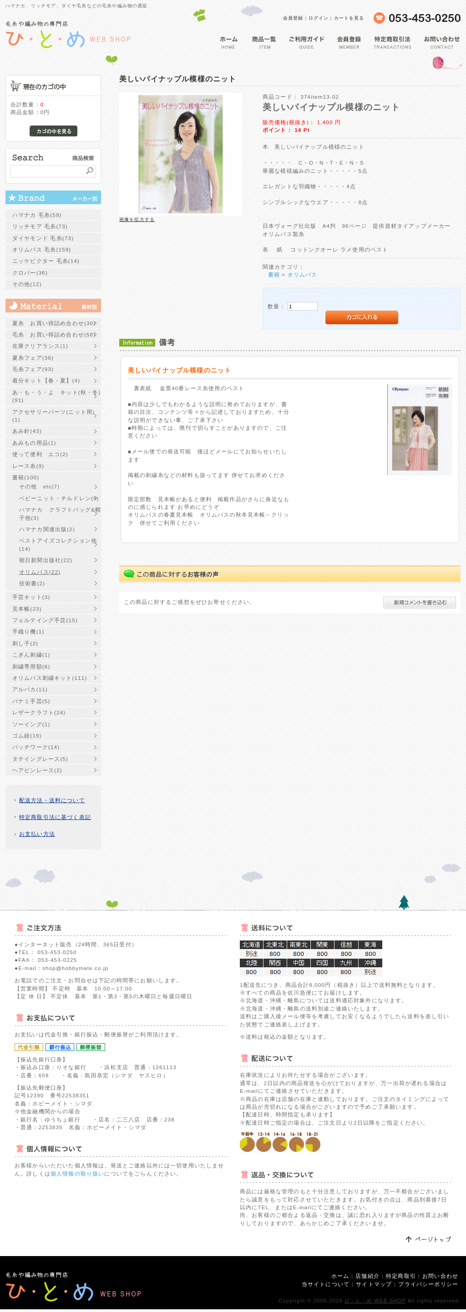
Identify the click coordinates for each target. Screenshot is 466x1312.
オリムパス (303, 274)
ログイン (319, 17)
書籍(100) (25, 477)
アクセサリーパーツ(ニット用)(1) (53, 415)
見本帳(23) (27, 609)
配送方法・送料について (52, 800)
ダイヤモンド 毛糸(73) (43, 238)
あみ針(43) (27, 431)
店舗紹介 (367, 1276)
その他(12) (27, 284)
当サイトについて (326, 1284)
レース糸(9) (28, 466)
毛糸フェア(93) (33, 369)
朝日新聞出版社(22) (45, 560)
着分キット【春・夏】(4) (46, 380)
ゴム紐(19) (27, 736)
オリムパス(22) (40, 572)
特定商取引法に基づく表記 (55, 817)
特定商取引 (401, 1276)
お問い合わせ (440, 1276)
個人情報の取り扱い (77, 1173)
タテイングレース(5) (40, 759)
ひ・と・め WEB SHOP (375, 1300)
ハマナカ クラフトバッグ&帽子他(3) (60, 513)
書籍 (274, 274)
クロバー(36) (30, 273)
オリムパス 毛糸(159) (41, 249)
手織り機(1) (28, 631)
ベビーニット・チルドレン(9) (59, 498)
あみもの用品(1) (34, 443)
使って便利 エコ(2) (40, 454)
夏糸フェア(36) (33, 358)
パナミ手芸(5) (31, 701)
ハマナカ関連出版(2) (47, 529)
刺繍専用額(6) (31, 666)
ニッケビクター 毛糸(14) (46, 261)
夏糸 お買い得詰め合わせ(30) (54, 323)
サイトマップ (374, 1284)
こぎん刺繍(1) (31, 655)
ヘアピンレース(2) (37, 770)
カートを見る (349, 17)
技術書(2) (32, 583)
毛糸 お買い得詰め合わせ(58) (54, 334)
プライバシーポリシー (428, 1284)
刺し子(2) (25, 643)
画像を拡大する (137, 219)
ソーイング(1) (31, 724)
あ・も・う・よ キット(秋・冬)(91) (56, 396)
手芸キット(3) (31, 597)
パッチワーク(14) (36, 747)
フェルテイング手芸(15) (45, 620)
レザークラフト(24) (39, 712)
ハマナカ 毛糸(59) (37, 215)
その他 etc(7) (39, 486)
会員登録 (293, 17)
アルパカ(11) (30, 689)
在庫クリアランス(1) (40, 346)
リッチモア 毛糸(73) (40, 226)
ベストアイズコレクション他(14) (58, 544)
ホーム (340, 1276)
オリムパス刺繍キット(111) (49, 678)
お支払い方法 (37, 834)
